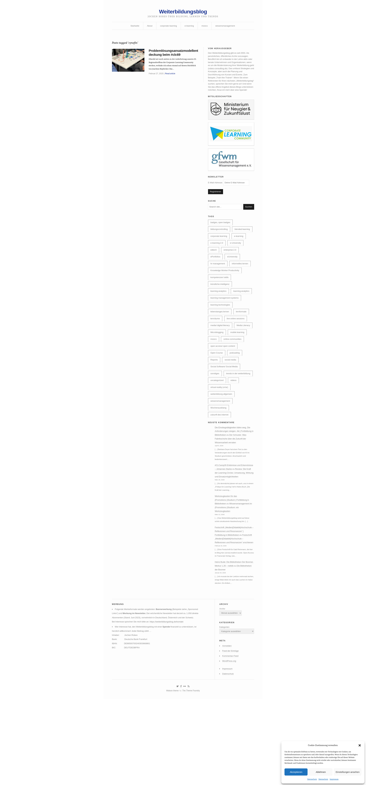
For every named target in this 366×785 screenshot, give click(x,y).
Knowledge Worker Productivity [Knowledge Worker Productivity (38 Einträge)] (226, 292)
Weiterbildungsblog (182, 12)
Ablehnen (321, 771)
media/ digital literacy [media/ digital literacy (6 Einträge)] (221, 358)
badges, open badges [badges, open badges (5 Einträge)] (221, 234)
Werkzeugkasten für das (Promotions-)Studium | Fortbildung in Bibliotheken (233, 561)
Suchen (248, 218)
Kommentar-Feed (229, 739)
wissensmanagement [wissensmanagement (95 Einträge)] (221, 452)
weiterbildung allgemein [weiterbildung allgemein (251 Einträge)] (222, 445)
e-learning (189, 27)
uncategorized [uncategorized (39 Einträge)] (217, 431)
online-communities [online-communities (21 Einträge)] (220, 380)
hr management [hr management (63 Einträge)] (218, 285)
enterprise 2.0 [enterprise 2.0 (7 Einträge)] (231, 271)
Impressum (334, 779)
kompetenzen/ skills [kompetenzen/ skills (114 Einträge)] (220, 300)
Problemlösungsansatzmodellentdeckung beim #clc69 (173, 55)
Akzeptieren (296, 771)
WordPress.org (227, 744)
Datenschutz (312, 779)
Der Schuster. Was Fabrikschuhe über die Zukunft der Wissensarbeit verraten (233, 492)
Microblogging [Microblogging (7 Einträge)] (239, 365)
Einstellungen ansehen (348, 771)
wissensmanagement (226, 27)
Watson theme (171, 776)
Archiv (220, 689)
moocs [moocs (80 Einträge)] (236, 372)
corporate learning (168, 27)
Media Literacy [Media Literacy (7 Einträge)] (218, 365)
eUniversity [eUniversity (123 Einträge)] (233, 278)
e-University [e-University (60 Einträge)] (237, 263)
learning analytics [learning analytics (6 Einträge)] (219, 314)
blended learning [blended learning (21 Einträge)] (219, 249)
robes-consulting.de (237, 72)
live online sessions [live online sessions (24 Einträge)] (237, 351)
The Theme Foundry (191, 776)
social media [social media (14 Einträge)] (232, 402)
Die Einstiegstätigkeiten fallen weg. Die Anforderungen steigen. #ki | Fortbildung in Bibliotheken (234, 484)
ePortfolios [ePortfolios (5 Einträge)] (216, 278)
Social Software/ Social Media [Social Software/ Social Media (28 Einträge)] (225, 409)
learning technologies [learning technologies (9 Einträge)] (221, 336)
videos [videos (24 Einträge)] (235, 431)
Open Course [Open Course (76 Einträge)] (217, 394)
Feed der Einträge (229, 734)
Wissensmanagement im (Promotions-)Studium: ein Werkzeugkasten (233, 569)
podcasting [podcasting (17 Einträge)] (236, 394)
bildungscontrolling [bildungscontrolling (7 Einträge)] (220, 241)
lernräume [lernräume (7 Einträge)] (216, 351)
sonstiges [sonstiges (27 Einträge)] (215, 416)
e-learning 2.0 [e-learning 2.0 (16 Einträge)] (217, 263)
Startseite (133, 27)
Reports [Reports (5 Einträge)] (214, 402)
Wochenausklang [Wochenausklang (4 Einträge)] (219, 460)
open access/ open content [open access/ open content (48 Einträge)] (224, 387)
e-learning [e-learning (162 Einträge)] (240, 256)
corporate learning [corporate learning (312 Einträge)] (219, 256)
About (148, 27)
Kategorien (222, 708)
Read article (171, 77)
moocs (205, 27)
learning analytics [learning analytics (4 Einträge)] (219, 322)
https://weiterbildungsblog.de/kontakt (170, 707)
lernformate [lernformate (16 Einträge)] (243, 343)
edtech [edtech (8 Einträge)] (214, 271)
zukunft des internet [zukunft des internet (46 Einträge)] (220, 467)
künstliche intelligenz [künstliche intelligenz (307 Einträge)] (221, 307)
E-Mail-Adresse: (230, 192)
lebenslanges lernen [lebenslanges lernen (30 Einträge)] (220, 343)
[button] (359, 745)
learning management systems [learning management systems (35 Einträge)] (225, 329)
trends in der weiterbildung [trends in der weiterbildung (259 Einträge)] (223, 423)
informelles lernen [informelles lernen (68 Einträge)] (242, 285)
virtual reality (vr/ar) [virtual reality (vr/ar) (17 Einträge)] (220, 438)
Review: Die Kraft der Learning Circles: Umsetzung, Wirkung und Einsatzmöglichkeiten (234, 533)
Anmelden (225, 728)
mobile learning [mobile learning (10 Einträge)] (218, 372)
